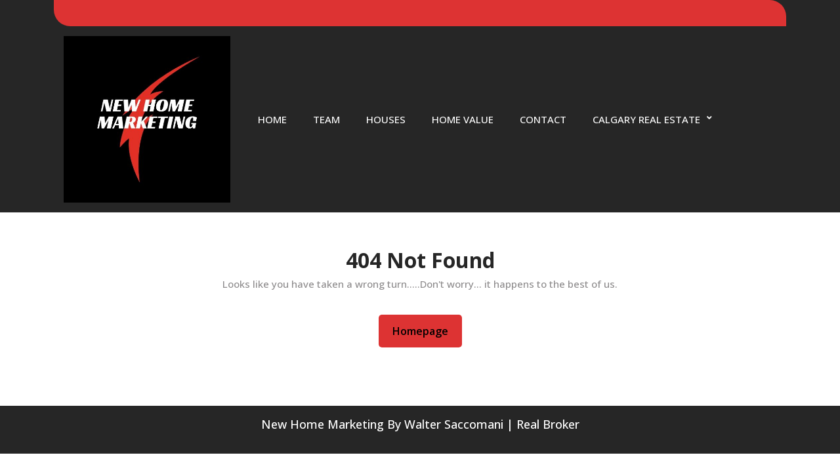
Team (326, 119)
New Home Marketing (322, 424)
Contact (543, 119)
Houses (386, 119)
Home (272, 119)
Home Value (463, 119)
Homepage (425, 330)
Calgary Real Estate (646, 119)
